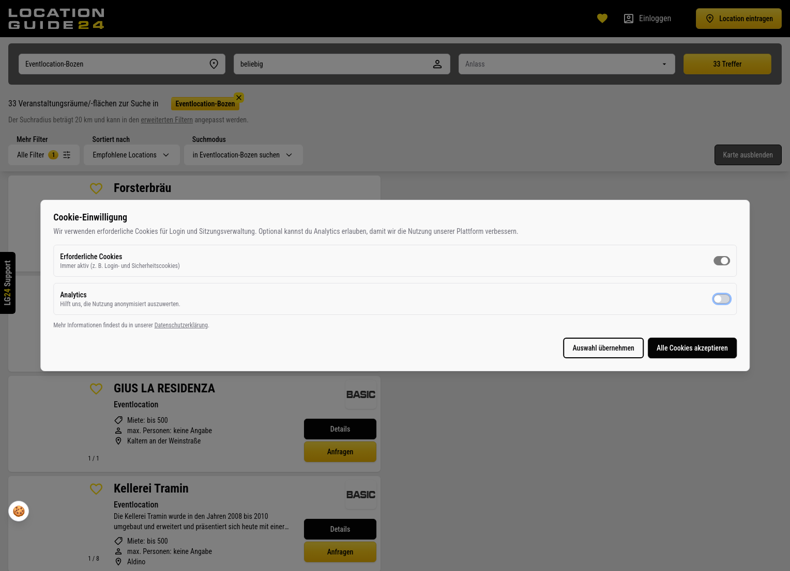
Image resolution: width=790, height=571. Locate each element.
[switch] (499, 266)
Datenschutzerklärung (403, 330)
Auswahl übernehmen (382, 353)
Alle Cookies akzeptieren (470, 353)
